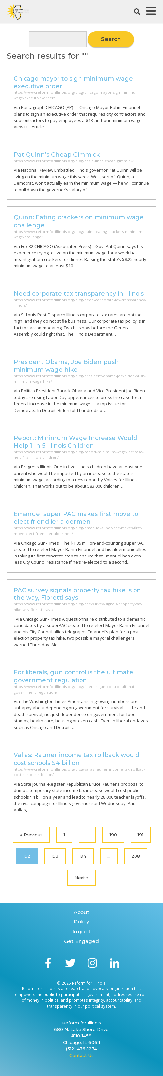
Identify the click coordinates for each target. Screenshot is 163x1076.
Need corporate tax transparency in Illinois (79, 293)
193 (54, 856)
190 (113, 834)
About (81, 912)
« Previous (31, 834)
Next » (81, 877)
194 (82, 856)
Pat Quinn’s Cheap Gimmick (57, 154)
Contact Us (81, 1055)
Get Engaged (81, 941)
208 (135, 856)
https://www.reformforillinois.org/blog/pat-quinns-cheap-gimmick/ (74, 160)
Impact (81, 931)
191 (140, 834)
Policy (81, 921)
